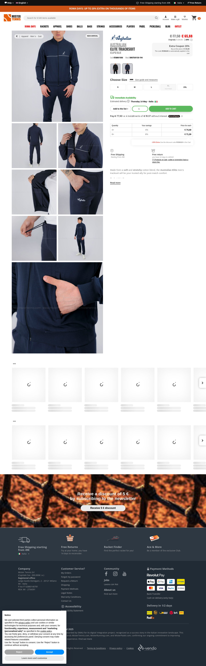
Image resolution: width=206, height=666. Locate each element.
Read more (115, 183)
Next (202, 383)
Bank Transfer (153, 594)
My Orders (66, 572)
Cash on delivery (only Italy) (160, 598)
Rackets (44, 26)
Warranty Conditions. (71, 597)
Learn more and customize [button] (34, 658)
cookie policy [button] (46, 631)
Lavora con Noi (111, 584)
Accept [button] (49, 652)
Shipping (65, 585)
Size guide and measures (146, 80)
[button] (9, 3)
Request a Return (69, 580)
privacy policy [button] (24, 623)
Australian (118, 45)
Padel (142, 26)
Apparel (57, 26)
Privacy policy (115, 648)
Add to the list (122, 108)
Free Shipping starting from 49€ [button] (160, 2)
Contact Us (66, 601)
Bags (89, 26)
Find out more (110, 594)
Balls (80, 26)
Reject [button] (19, 652)
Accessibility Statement (72, 610)
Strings (101, 26)
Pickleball (155, 26)
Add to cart (171, 108)
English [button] (22, 3)
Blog (167, 26)
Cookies (130, 648)
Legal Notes (66, 593)
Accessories (115, 26)
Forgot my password (70, 576)
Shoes (69, 26)
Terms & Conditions (96, 648)
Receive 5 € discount (103, 508)
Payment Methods (69, 589)
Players (131, 26)
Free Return (194, 3)
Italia (23, 553)
